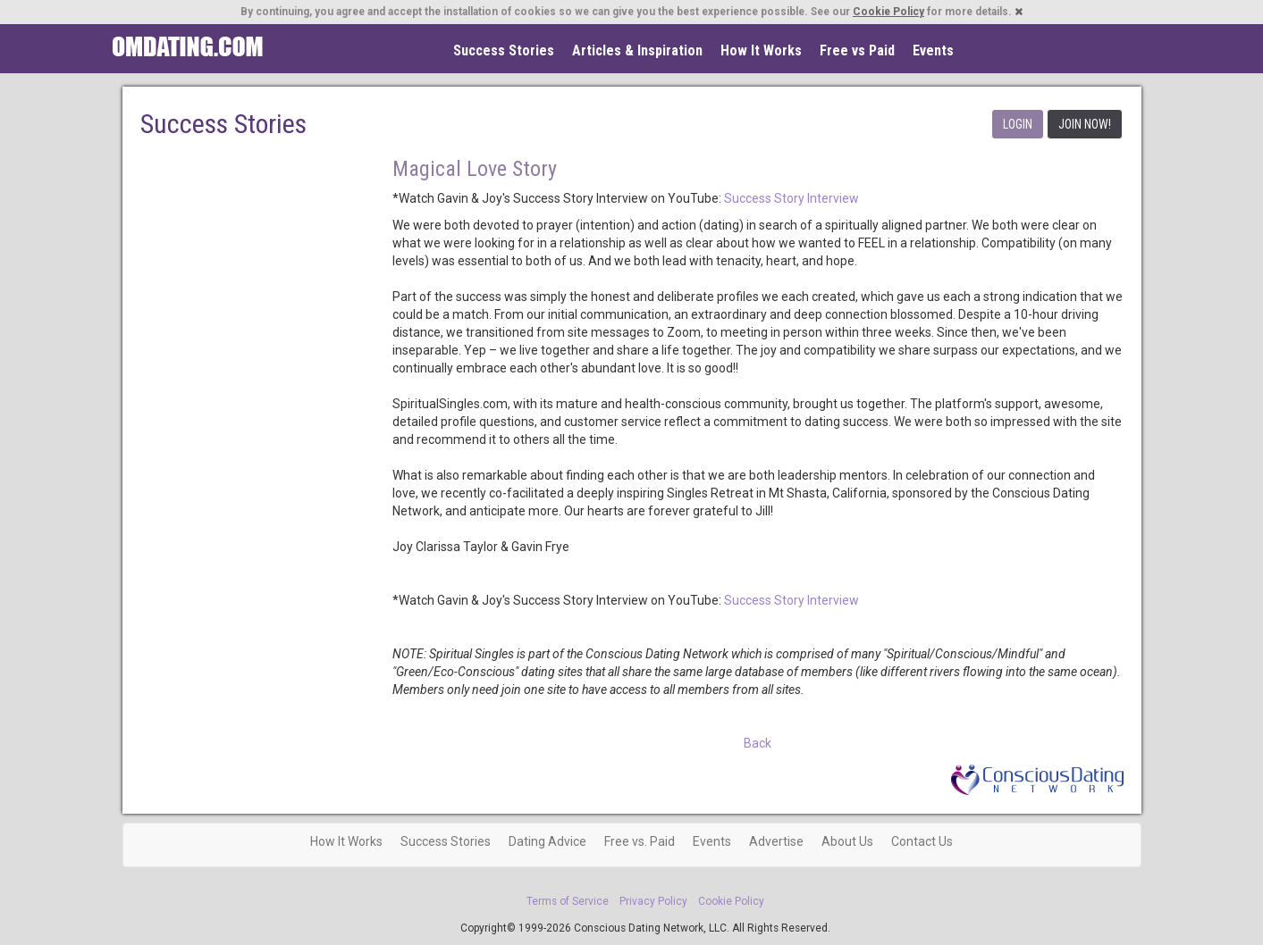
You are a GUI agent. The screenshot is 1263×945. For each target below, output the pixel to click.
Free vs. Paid (639, 841)
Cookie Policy (888, 11)
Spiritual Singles (187, 46)
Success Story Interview (791, 198)
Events (933, 50)
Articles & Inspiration (637, 50)
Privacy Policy (653, 901)
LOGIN (1017, 124)
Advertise (776, 841)
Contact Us (922, 841)
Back (757, 743)
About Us (847, 841)
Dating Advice (547, 841)
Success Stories (503, 50)
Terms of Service (567, 901)
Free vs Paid (857, 50)
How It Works (761, 50)
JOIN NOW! (1084, 124)
